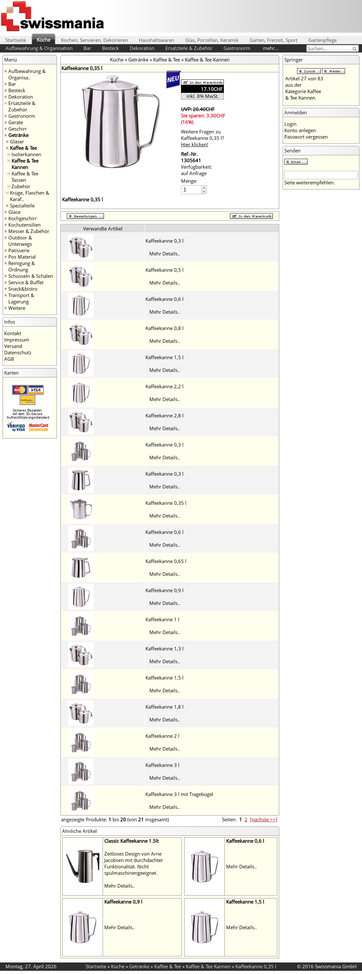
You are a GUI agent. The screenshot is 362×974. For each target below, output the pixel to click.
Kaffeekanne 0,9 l (165, 590)
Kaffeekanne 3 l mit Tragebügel (179, 794)
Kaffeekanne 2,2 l (165, 386)
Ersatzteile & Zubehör (189, 48)
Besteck (110, 48)
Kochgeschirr (22, 218)
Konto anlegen (300, 130)
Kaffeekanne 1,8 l (165, 707)
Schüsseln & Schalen (30, 276)
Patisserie (18, 250)
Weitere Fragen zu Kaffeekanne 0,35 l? (202, 138)
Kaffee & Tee (23, 148)
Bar (87, 48)
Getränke (18, 135)
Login (290, 124)
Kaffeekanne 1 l (162, 619)
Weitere (16, 308)
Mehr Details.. (164, 253)
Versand (13, 346)
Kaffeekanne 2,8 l (165, 415)
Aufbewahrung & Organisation (39, 48)
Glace (14, 212)
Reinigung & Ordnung (21, 266)
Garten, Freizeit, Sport (273, 40)
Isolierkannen (26, 154)
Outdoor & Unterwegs (20, 240)
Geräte (15, 122)
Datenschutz (17, 352)
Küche (43, 39)
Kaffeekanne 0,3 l (165, 240)
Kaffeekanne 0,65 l (166, 561)
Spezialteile (22, 205)
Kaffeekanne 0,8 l (165, 328)
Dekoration (142, 48)
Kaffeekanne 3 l (162, 765)
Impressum (16, 339)
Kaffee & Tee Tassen (25, 176)
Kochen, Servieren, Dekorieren (94, 40)
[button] (204, 188)
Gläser (17, 141)
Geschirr (17, 128)
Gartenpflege (322, 40)
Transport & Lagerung (21, 298)
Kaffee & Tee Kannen (25, 163)
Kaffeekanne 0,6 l (165, 299)
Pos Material (22, 257)
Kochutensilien (24, 224)
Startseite (15, 40)
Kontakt (12, 333)
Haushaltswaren (156, 40)
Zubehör (21, 186)
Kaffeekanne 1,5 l (165, 357)
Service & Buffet (25, 282)
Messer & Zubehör (28, 231)
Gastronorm (237, 48)
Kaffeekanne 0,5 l (165, 270)
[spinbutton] (192, 190)
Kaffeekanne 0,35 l (166, 503)
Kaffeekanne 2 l (162, 736)
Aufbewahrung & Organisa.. (27, 74)
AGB (9, 359)
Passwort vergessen (306, 136)
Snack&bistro (22, 289)
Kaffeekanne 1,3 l (165, 648)
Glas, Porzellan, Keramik (212, 40)
